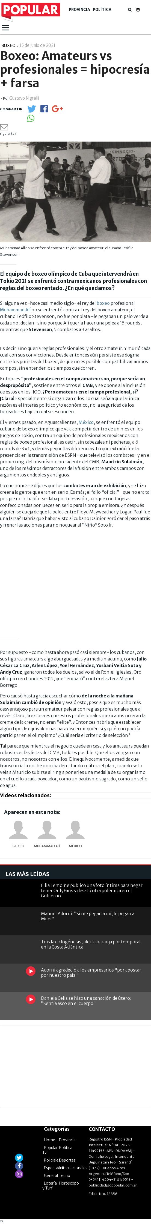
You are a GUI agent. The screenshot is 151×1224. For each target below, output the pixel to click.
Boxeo (18, 846)
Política (102, 9)
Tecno (64, 1175)
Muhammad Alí (15, 309)
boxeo (103, 303)
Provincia (79, 9)
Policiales (52, 1160)
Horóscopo (69, 1183)
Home (49, 1139)
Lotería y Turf (49, 1186)
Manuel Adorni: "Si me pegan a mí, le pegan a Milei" (87, 916)
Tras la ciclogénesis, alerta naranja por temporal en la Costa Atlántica (91, 944)
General (51, 1175)
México (86, 422)
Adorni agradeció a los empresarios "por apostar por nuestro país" (91, 972)
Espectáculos (55, 1167)
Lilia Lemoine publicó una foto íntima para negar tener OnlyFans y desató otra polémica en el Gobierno (92, 890)
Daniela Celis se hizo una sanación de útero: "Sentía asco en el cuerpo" (86, 1000)
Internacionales (73, 1167)
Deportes (67, 1160)
